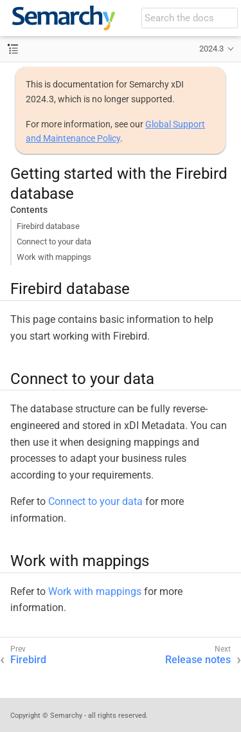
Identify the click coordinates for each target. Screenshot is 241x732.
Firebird (28, 660)
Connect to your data (54, 241)
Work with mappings (54, 257)
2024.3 (211, 48)
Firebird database (48, 226)
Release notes (198, 660)
